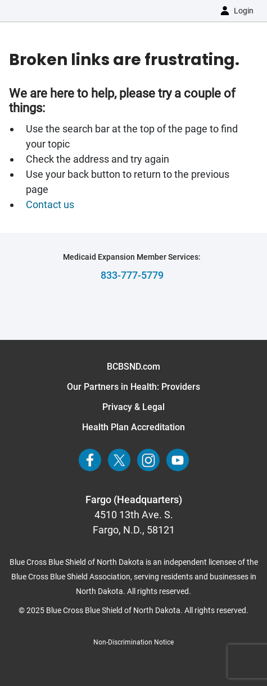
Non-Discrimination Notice (133, 642)
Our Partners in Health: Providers (133, 386)
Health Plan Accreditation (133, 427)
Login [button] (244, 10)
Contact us (51, 204)
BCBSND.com (133, 366)
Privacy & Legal (133, 407)
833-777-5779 (132, 275)
